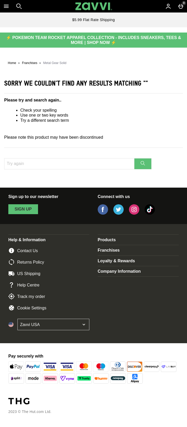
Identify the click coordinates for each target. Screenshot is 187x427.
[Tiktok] (150, 213)
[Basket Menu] (180, 6)
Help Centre (23, 285)
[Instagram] (134, 213)
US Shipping (24, 273)
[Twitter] (118, 213)
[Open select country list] (53, 324)
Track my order (26, 296)
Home (12, 63)
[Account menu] (168, 6)
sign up (23, 209)
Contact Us (23, 250)
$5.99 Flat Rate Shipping (93, 20)
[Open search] (19, 6)
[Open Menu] (6, 6)
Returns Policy (26, 262)
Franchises (30, 63)
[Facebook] (103, 213)
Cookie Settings (27, 308)
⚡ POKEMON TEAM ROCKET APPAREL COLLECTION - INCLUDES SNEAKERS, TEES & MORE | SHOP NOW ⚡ (93, 40)
